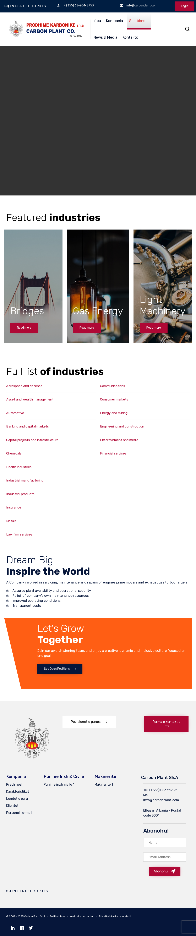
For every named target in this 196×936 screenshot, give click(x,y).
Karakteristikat (17, 792)
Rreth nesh (14, 784)
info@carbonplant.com (161, 800)
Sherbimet (138, 20)
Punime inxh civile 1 (59, 784)
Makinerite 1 (103, 784)
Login (184, 6)
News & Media (105, 37)
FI (16, 6)
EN (12, 6)
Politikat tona (57, 916)
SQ (6, 6)
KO (34, 6)
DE (25, 6)
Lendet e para (17, 799)
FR (20, 6)
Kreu (97, 20)
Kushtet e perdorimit (82, 916)
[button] (24, 328)
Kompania (114, 20)
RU (39, 6)
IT (29, 6)
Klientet (12, 806)
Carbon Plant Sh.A (34, 916)
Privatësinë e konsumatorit (115, 916)
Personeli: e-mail (19, 813)
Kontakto (130, 37)
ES (44, 6)
